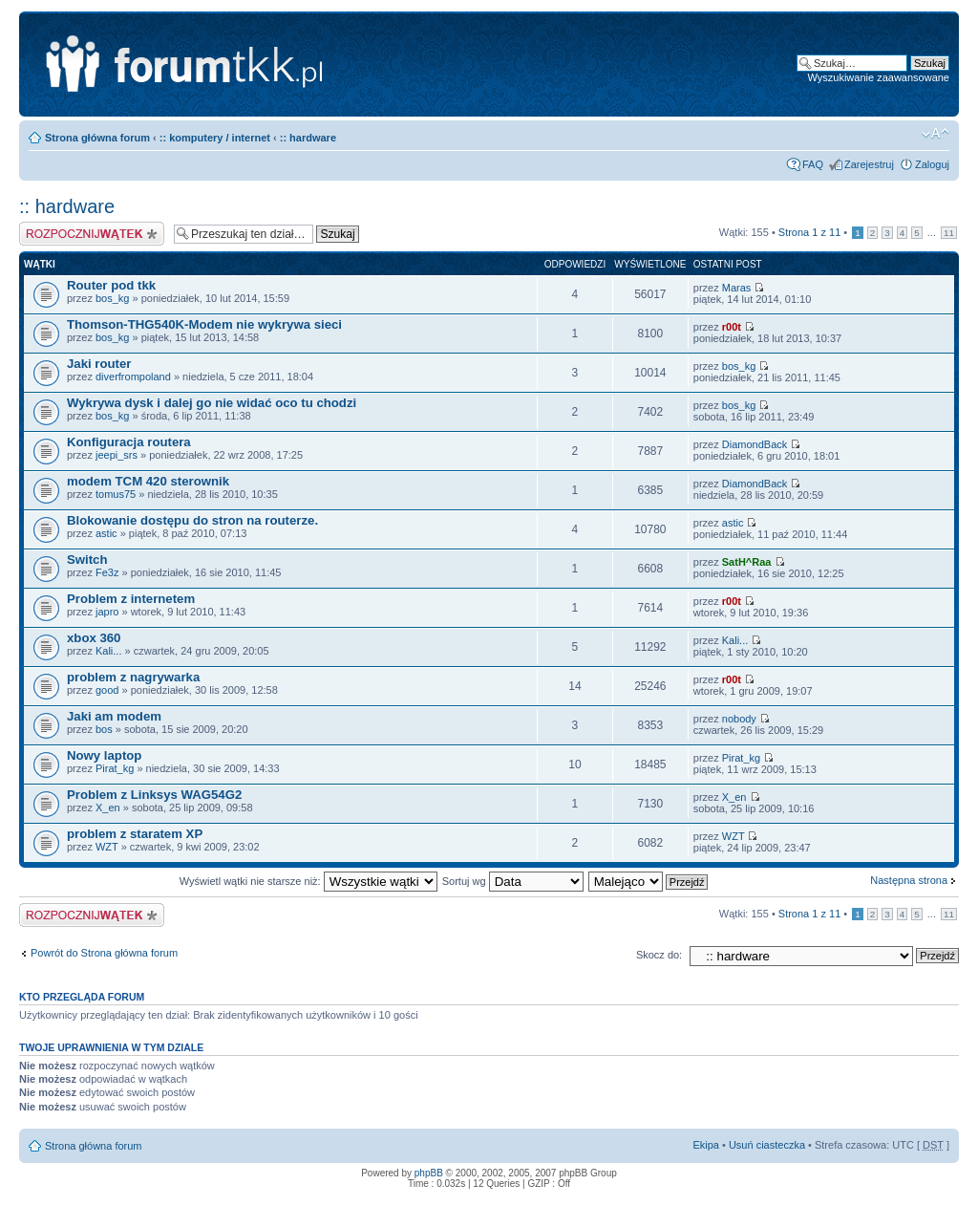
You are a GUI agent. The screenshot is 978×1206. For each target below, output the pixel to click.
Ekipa (705, 1145)
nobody (739, 718)
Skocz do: (659, 954)
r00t (731, 327)
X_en (108, 807)
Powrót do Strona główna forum (104, 952)
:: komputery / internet (214, 137)
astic (106, 533)
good (107, 690)
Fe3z (107, 572)
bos (104, 729)
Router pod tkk (111, 285)
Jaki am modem (114, 716)
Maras (737, 287)
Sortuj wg (513, 881)
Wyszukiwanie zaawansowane (878, 77)
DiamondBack (754, 444)
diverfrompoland (133, 376)
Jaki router (99, 363)
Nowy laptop (104, 755)
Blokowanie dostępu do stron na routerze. (192, 520)
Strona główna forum (97, 137)
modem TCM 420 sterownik (148, 481)
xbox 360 (93, 638)
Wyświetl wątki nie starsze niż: (308, 881)
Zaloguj (932, 164)
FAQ (812, 164)
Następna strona (908, 880)
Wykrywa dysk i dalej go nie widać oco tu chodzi (211, 403)
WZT (107, 846)
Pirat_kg (115, 768)
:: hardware (308, 137)
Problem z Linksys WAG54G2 (154, 794)
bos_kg (112, 298)
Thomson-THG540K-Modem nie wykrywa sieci (204, 324)
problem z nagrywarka (133, 677)
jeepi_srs (117, 455)
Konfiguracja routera (129, 442)
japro (107, 611)
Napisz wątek (91, 234)
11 (949, 232)
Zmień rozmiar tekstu (935, 133)
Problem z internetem (131, 599)
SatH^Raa (747, 562)
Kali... (109, 651)
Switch (87, 559)
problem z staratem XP (134, 834)
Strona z (809, 232)
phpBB (429, 1173)
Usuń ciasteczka (767, 1145)
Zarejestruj (869, 164)
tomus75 (116, 494)
